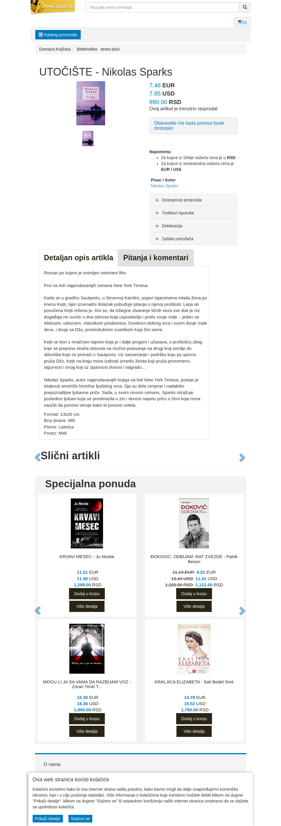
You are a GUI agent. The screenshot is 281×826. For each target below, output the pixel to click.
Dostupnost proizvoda (178, 200)
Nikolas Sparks (164, 185)
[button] (38, 457)
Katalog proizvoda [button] (58, 34)
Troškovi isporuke (174, 213)
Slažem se (80, 818)
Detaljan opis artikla (78, 257)
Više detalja (86, 606)
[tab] (193, 199)
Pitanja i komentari (156, 257)
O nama (52, 764)
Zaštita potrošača (173, 238)
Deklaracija (168, 225)
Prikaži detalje (47, 818)
